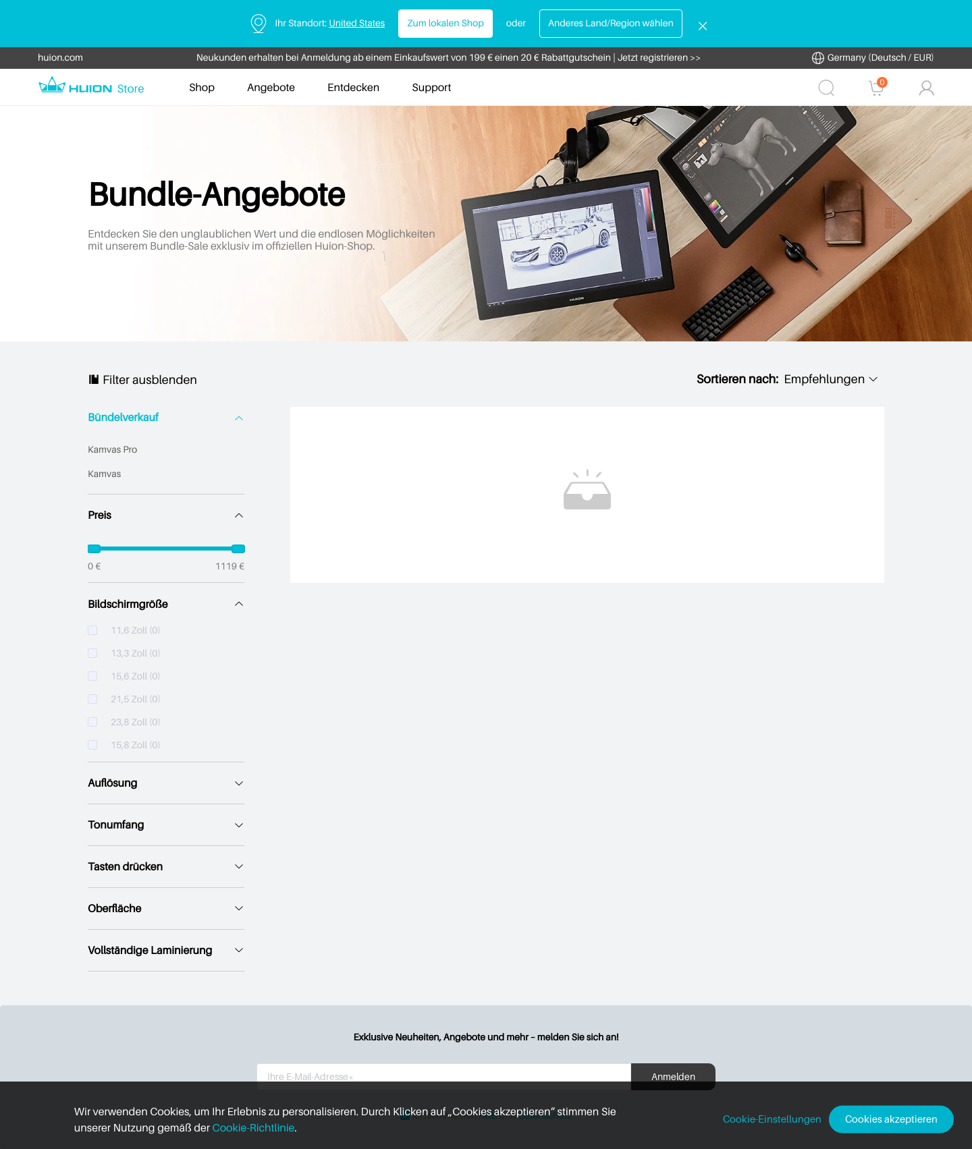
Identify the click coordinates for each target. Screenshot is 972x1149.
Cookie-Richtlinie (224, 1127)
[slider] (166, 548)
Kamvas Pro (112, 449)
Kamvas (104, 474)
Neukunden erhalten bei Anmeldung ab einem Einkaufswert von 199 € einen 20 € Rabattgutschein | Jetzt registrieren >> (448, 57)
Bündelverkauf (123, 417)
